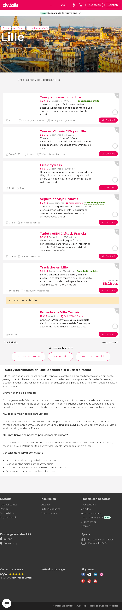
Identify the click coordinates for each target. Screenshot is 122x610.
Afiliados (85, 509)
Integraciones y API (92, 517)
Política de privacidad (98, 606)
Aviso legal (81, 606)
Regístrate (113, 5)
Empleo (85, 526)
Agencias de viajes (91, 513)
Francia (6, 28)
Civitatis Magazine (50, 509)
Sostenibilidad (7, 513)
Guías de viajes (49, 513)
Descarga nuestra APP (16, 534)
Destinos (45, 504)
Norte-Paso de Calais (38, 28)
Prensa (4, 509)
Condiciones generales (63, 606)
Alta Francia (18, 28)
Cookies (114, 606)
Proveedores (88, 504)
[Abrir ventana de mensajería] (6, 603)
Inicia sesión (94, 5)
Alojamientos (88, 522)
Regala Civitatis (8, 517)
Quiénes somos (8, 504)
